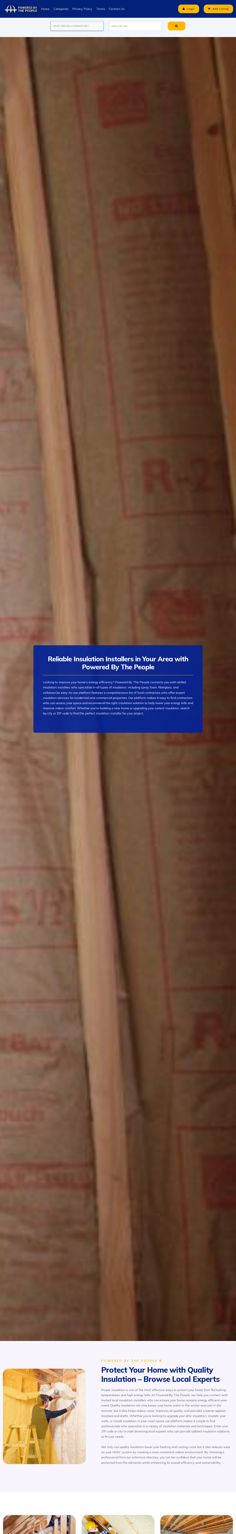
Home (45, 9)
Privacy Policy (82, 9)
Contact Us (116, 9)
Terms (100, 9)
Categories (60, 9)
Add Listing (217, 9)
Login (186, 9)
